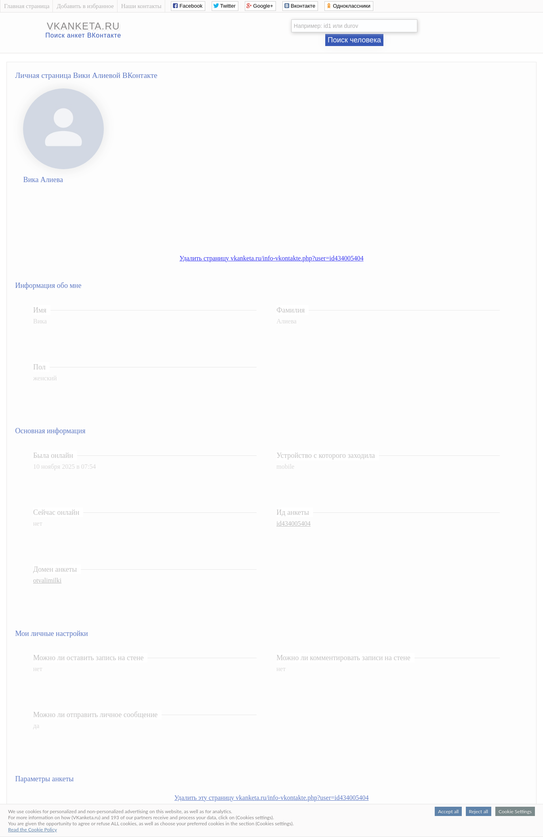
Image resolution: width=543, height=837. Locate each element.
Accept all (448, 811)
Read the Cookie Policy (32, 830)
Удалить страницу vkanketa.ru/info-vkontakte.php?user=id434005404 (271, 258)
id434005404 (293, 523)
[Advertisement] (280, 221)
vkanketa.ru (83, 26)
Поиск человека (354, 40)
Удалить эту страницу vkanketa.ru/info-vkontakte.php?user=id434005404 (272, 797)
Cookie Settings (515, 811)
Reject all (478, 811)
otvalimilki (47, 580)
